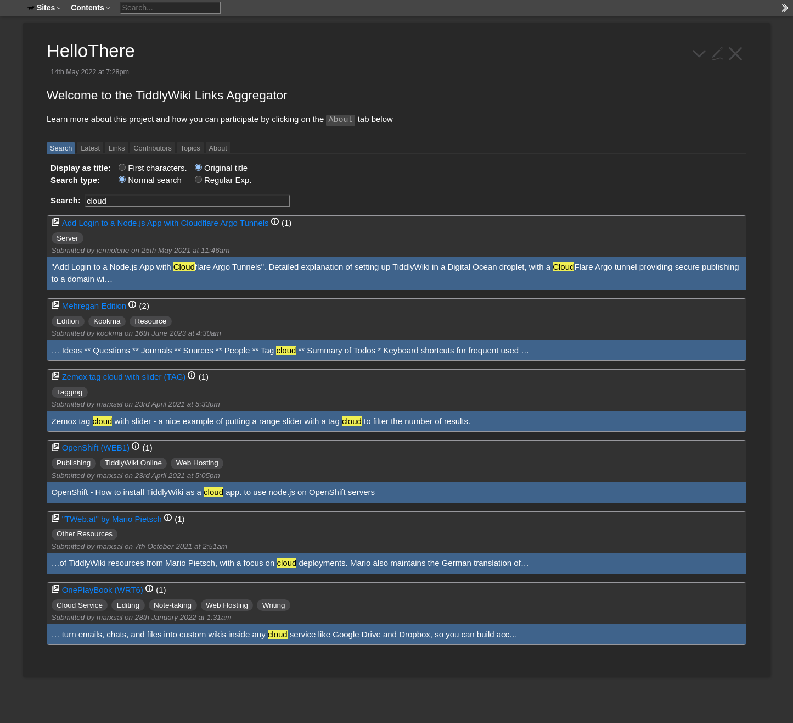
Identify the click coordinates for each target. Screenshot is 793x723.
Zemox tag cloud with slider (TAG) (124, 376)
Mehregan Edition (94, 305)
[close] (736, 52)
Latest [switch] (90, 148)
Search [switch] (61, 148)
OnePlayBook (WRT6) (102, 589)
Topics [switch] (190, 148)
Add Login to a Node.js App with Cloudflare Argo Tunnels (165, 222)
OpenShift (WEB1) (96, 447)
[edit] (717, 52)
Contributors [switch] (152, 148)
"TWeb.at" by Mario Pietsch (112, 519)
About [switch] (218, 148)
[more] (699, 52)
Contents (90, 7)
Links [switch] (117, 148)
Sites (44, 7)
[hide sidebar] (785, 8)
